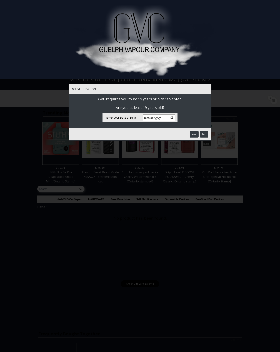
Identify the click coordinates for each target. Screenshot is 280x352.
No (204, 55)
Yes (194, 55)
